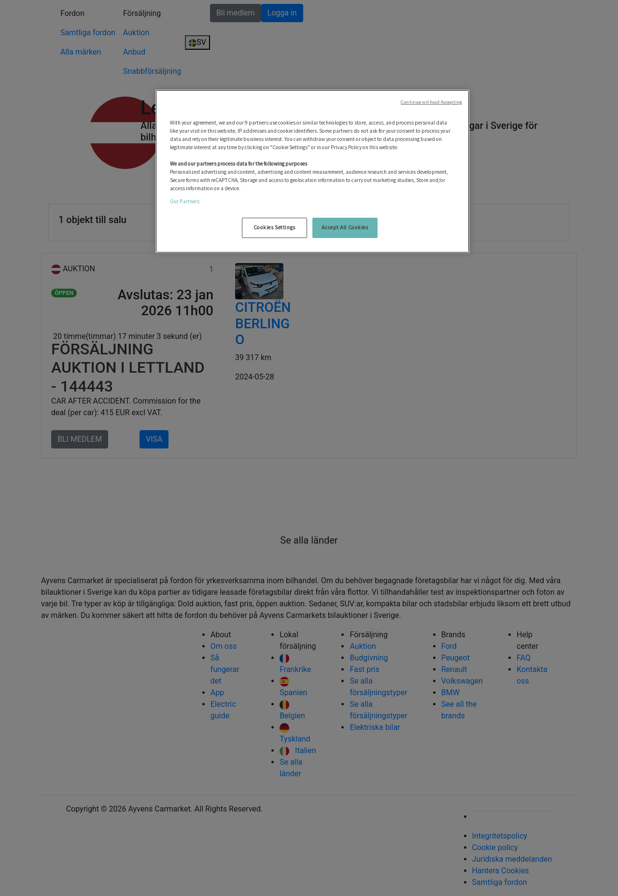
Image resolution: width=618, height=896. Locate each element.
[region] (312, 171)
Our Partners (184, 201)
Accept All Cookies (345, 227)
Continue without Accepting (431, 102)
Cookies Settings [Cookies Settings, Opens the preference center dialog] (274, 227)
